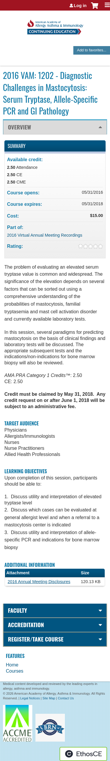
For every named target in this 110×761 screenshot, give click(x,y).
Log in (80, 6)
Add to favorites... (91, 50)
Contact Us (66, 698)
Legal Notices (30, 698)
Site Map (49, 698)
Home (12, 664)
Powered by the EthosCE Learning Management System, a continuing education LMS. (83, 754)
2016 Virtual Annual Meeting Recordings (44, 235)
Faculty (17, 610)
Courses (14, 671)
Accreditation (26, 624)
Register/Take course (35, 639)
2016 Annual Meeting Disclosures (39, 581)
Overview (19, 127)
